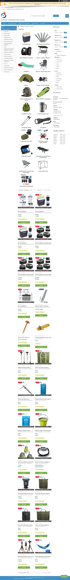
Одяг (5, 46)
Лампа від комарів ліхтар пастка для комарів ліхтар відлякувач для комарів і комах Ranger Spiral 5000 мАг (26, 558)
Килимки (26, 71)
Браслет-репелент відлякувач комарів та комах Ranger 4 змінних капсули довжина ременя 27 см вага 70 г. (43, 464)
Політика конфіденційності (50, 578)
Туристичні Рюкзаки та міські (26, 99)
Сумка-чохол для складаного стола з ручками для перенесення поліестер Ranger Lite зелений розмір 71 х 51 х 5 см (43, 527)
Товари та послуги (24, 26)
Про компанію (35, 23)
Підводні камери (26, 156)
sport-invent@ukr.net (57, 115)
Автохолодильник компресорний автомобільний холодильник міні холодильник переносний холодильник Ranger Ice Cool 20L (43, 244)
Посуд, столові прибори (43, 85)
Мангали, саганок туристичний (43, 142)
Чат (64, 576)
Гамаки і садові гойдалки (43, 57)
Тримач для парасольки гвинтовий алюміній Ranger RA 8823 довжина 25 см (25, 400)
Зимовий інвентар (8, 39)
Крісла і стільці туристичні (43, 71)
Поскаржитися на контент (38, 578)
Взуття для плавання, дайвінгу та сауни (9, 49)
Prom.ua (42, 577)
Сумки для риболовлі (26, 141)
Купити (24, 222)
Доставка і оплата (12, 23)
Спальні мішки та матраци (43, 99)
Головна (4, 23)
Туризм (5, 63)
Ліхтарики (43, 127)
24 (48, 190)
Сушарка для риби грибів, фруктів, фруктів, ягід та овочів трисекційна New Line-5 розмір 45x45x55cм (25, 432)
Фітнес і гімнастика (8, 69)
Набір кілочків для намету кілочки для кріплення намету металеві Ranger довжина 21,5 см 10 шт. (26, 369)
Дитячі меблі (7, 35)
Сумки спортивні (8, 56)
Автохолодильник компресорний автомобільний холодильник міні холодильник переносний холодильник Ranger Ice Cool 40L (43, 276)
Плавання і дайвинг (8, 52)
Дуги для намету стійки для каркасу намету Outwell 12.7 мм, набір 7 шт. (43, 307)
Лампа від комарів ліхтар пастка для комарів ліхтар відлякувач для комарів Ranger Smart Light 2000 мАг (26, 495)
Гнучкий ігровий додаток (8, 44)
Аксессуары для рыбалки (26, 186)
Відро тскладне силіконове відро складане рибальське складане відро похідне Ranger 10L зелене (43, 432)
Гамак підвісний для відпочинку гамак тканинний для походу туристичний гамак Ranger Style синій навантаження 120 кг (42, 558)
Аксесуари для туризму (26, 57)
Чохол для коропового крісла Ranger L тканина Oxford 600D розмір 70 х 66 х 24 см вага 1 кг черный (25, 527)
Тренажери (6, 65)
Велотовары (7, 33)
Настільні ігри (7, 54)
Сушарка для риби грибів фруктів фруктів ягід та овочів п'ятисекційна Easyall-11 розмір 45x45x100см (43, 401)
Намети (26, 85)
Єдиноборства (7, 37)
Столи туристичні (43, 171)
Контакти (43, 23)
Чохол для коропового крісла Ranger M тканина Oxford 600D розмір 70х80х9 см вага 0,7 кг (42, 495)
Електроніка (7, 71)
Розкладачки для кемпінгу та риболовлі (43, 157)
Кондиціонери (26, 44)
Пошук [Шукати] (56, 15)
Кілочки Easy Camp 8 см (23, 337)
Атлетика (6, 31)
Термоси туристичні (43, 113)
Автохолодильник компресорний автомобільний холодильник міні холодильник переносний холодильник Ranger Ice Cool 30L (26, 276)
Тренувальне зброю (8, 67)
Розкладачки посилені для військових (26, 172)
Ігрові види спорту (8, 41)
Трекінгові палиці (26, 127)
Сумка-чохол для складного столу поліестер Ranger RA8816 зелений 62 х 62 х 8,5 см (42, 369)
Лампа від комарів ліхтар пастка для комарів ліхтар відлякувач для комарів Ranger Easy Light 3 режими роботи (26, 464)
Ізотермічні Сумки (26, 113)
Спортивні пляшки (8, 58)
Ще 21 (57, 68)
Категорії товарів (6, 29)
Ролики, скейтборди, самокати (9, 61)
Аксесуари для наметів (43, 44)
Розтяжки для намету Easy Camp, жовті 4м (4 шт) (43, 338)
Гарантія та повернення (24, 23)
